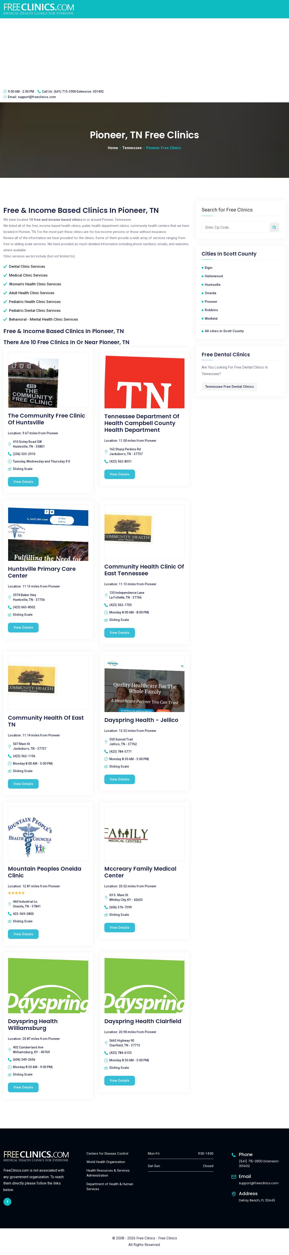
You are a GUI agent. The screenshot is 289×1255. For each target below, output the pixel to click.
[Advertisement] (144, 52)
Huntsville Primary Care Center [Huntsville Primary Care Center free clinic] (42, 572)
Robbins (211, 310)
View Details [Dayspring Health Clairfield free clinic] (120, 1081)
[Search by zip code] (274, 227)
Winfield (211, 319)
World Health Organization (105, 1162)
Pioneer (211, 302)
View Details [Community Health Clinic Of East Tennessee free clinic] (120, 633)
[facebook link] (7, 1202)
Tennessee (132, 148)
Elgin (208, 268)
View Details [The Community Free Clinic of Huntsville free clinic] (23, 482)
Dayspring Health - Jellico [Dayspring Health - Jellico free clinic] (141, 720)
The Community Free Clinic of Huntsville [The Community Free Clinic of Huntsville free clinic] (46, 419)
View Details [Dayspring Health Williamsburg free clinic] (23, 1088)
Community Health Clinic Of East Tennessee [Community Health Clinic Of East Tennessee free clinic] (144, 570)
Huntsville (213, 285)
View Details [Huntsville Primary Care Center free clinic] (23, 627)
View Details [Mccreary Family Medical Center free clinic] (120, 928)
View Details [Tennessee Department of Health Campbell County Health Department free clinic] (120, 474)
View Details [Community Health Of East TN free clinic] (23, 784)
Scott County (239, 254)
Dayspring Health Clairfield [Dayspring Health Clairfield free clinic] (142, 1021)
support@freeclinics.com (37, 97)
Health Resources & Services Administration (108, 1173)
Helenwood (214, 276)
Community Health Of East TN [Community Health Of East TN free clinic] (46, 721)
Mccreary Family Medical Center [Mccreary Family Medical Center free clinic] (140, 872)
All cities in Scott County (224, 331)
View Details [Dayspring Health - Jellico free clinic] (120, 779)
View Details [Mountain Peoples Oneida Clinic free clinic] (23, 934)
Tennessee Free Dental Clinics (229, 387)
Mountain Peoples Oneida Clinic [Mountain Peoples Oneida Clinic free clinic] (44, 872)
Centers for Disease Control (107, 1154)
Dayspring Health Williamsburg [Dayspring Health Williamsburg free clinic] (33, 1025)
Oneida (210, 293)
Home (113, 148)
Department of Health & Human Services (109, 1186)
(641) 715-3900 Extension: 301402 (79, 91)
